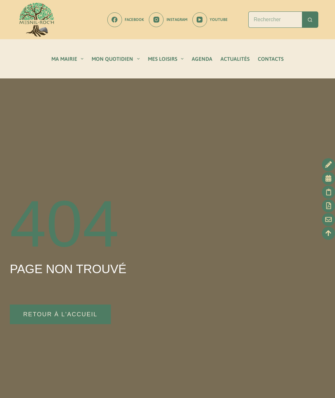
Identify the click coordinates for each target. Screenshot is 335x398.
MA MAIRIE (68, 59)
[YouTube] (210, 19)
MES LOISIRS (167, 59)
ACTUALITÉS (235, 59)
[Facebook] (125, 19)
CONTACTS (271, 59)
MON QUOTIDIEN (117, 59)
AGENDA (202, 59)
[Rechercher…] (275, 19)
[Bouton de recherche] (310, 19)
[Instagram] (168, 19)
